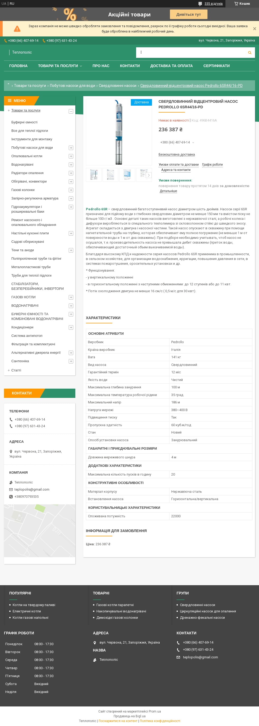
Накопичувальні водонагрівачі (121, 611)
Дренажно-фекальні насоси (202, 618)
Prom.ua (155, 711)
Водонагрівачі (22, 164)
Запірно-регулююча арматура (34, 198)
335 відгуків (214, 4)
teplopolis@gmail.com (32, 489)
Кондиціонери (22, 327)
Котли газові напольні (30, 618)
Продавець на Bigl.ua (130, 716)
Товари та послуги (58, 66)
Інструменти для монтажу (31, 139)
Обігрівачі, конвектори (29, 181)
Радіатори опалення (27, 173)
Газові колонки (23, 190)
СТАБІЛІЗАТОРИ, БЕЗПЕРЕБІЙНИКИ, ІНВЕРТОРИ (37, 286)
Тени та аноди (22, 250)
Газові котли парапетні (115, 605)
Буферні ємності (24, 122)
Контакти (130, 66)
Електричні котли (27, 611)
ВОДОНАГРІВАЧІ (25, 306)
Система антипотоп (27, 336)
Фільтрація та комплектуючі (33, 344)
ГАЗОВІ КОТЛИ (23, 297)
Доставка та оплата (171, 66)
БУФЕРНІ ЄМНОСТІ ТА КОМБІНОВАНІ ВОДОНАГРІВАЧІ (37, 316)
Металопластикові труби (30, 267)
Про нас (100, 66)
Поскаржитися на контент (118, 721)
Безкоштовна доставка (177, 154)
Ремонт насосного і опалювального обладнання (33, 222)
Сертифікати (217, 66)
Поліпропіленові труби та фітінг (36, 258)
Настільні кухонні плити (30, 233)
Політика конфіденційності (160, 721)
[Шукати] (249, 52)
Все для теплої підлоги (29, 131)
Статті (16, 370)
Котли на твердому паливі (34, 605)
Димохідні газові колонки (117, 618)
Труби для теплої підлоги (31, 275)
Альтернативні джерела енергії (36, 353)
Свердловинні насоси (117, 85)
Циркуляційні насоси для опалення (208, 611)
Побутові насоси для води (72, 85)
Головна (18, 66)
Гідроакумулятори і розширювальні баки (27, 209)
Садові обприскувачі (27, 242)
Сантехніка (20, 361)
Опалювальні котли (26, 156)
